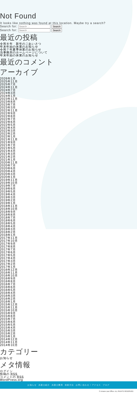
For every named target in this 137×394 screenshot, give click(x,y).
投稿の (9, 374)
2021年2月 (8, 156)
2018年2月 (8, 232)
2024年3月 (8, 93)
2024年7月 (8, 90)
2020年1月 (8, 177)
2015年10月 (9, 310)
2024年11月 (9, 87)
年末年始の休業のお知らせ (19, 46)
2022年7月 (8, 119)
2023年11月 (9, 98)
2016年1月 (8, 301)
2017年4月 (8, 258)
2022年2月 (8, 133)
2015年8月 (8, 316)
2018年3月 (8, 229)
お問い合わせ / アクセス (88, 385)
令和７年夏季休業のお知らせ (20, 49)
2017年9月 (8, 243)
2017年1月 (8, 266)
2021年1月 (8, 159)
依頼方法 (69, 385)
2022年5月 (8, 124)
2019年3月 (8, 197)
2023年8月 (8, 101)
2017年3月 (8, 261)
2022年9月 (8, 113)
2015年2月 (8, 333)
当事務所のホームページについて (24, 52)
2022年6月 (8, 121)
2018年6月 (8, 220)
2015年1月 (8, 336)
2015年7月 (8, 318)
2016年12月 (9, 269)
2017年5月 (8, 255)
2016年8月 (8, 281)
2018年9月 (8, 211)
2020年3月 (8, 174)
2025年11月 (9, 81)
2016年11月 (9, 272)
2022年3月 (8, 130)
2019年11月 (9, 179)
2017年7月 (8, 249)
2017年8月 (8, 246)
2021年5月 (8, 148)
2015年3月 (8, 330)
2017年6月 (8, 252)
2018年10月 (9, 208)
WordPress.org (11, 379)
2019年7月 (8, 185)
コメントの (12, 376)
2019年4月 (8, 194)
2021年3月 (8, 153)
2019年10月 (9, 182)
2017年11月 (9, 237)
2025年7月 (8, 84)
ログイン (6, 371)
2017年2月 (8, 263)
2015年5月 (8, 324)
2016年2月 (8, 298)
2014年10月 (9, 345)
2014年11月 (9, 342)
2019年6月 (8, 188)
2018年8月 (8, 214)
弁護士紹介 (44, 385)
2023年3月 (8, 107)
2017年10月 (9, 240)
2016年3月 (8, 295)
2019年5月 (8, 191)
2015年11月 (9, 307)
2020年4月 (8, 171)
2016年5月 (8, 290)
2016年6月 (8, 287)
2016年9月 (8, 278)
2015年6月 (8, 321)
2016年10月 (9, 275)
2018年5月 (8, 223)
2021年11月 (9, 139)
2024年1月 (8, 95)
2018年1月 (8, 234)
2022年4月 (8, 127)
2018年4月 (8, 226)
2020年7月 (8, 165)
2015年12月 (9, 304)
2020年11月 (9, 162)
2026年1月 (8, 78)
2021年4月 (8, 150)
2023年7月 (8, 104)
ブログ (106, 385)
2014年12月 (9, 339)
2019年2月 (8, 200)
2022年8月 (8, 116)
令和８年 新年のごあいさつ (20, 43)
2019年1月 (8, 203)
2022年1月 (8, 136)
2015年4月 (8, 327)
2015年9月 (8, 313)
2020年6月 (8, 168)
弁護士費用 (57, 385)
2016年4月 (8, 292)
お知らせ (6, 358)
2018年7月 (8, 217)
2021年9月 (8, 142)
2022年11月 (9, 110)
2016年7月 (8, 284)
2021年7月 (8, 145)
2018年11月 (9, 206)
